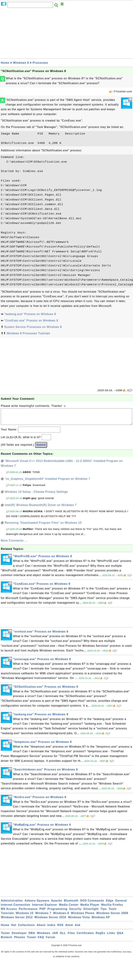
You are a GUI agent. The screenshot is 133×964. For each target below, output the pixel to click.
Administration (12, 904)
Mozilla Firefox (112, 908)
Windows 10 (24, 916)
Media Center (68, 908)
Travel (31, 940)
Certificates (85, 936)
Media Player (89, 908)
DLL (63, 936)
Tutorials (7, 916)
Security (75, 912)
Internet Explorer (44, 908)
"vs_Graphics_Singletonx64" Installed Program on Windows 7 (47, 482)
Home (5, 62)
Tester (5, 936)
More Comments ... (14, 544)
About (41, 928)
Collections (26, 928)
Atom (69, 928)
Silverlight (91, 912)
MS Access (9, 912)
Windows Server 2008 (112, 916)
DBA (32, 936)
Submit (41, 448)
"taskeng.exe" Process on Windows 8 (30, 314)
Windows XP (101, 920)
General (121, 904)
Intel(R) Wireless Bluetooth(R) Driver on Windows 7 (41, 508)
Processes (40, 62)
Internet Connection (15, 908)
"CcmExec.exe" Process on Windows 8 (31, 320)
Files (71, 936)
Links (111, 936)
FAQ (41, 940)
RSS (60, 928)
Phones (19, 940)
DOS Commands (92, 904)
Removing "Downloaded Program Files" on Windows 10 (43, 526)
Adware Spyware (37, 904)
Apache (56, 904)
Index (51, 928)
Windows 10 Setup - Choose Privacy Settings (36, 495)
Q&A (120, 936)
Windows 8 (21, 62)
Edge (109, 904)
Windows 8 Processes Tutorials (28, 333)
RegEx (100, 936)
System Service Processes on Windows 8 (33, 326)
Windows (43, 936)
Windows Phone (82, 916)
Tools (113, 912)
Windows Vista (79, 920)
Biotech (6, 940)
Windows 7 (43, 916)
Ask (77, 928)
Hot (13, 928)
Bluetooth (71, 904)
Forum (50, 940)
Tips (103, 912)
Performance (28, 912)
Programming (57, 912)
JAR (55, 936)
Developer (19, 936)
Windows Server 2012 (17, 920)
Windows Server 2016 (50, 920)
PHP (42, 912)
